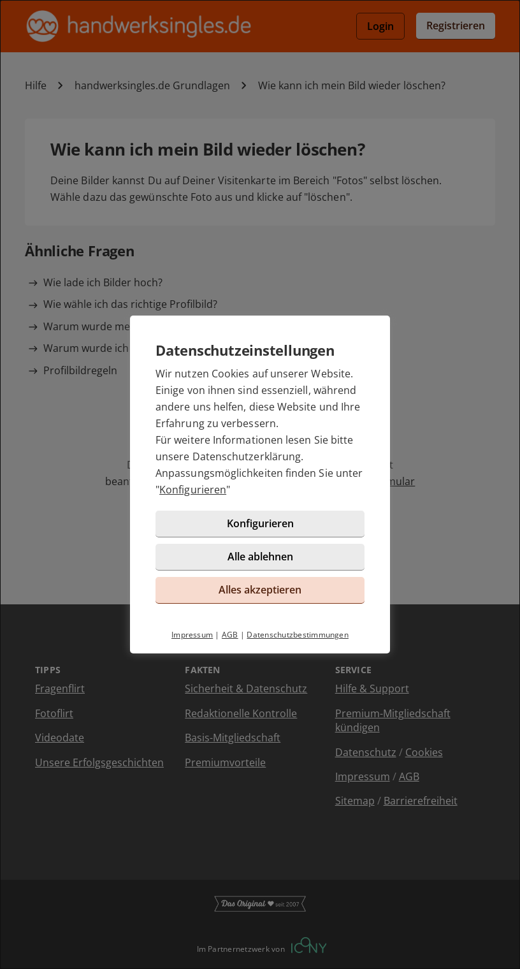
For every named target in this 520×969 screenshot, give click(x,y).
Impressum (192, 634)
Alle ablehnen (260, 557)
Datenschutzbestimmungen (298, 634)
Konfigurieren (192, 490)
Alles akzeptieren (260, 590)
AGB (230, 634)
